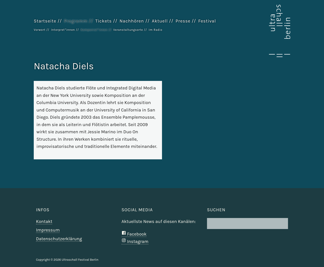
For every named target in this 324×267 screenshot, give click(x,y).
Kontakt (44, 221)
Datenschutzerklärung (59, 238)
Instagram (135, 241)
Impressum (48, 230)
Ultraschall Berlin (267, 31)
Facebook (134, 234)
